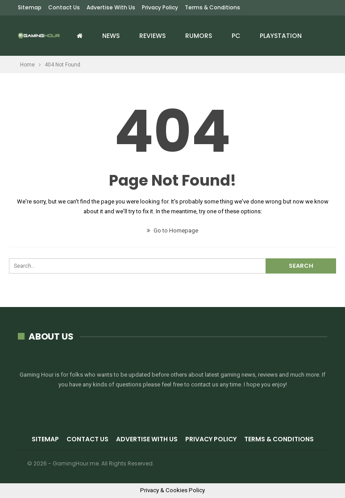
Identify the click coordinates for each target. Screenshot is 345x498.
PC (236, 35)
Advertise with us (111, 7)
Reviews (152, 35)
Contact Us (64, 7)
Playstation (281, 35)
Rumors (198, 35)
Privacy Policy (160, 7)
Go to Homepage (172, 230)
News (111, 35)
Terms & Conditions (212, 7)
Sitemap (30, 7)
